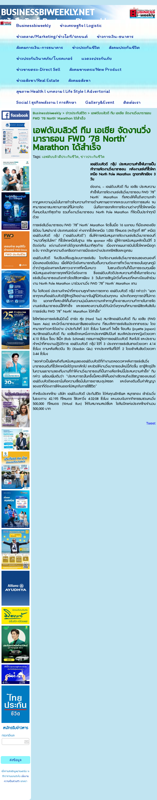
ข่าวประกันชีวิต (76, 113)
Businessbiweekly (47, 113)
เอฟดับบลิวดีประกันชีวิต (60, 157)
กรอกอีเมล (8, 735)
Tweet (150, 423)
